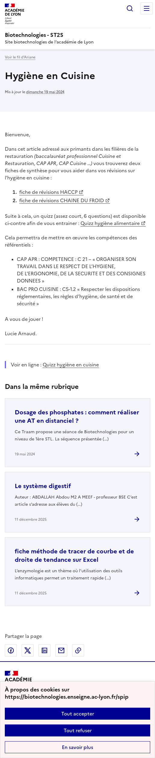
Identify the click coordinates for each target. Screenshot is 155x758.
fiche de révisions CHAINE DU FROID (61, 200)
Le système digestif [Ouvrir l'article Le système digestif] (43, 485)
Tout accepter (77, 713)
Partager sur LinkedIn (44, 650)
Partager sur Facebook (11, 650)
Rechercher (130, 8)
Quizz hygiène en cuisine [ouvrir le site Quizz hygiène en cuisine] (71, 364)
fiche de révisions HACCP (48, 192)
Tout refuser (78, 730)
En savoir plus (77, 747)
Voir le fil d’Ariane (20, 57)
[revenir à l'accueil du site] (77, 35)
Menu (147, 8)
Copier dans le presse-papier (78, 650)
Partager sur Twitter (28, 650)
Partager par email (61, 650)
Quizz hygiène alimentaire (110, 223)
